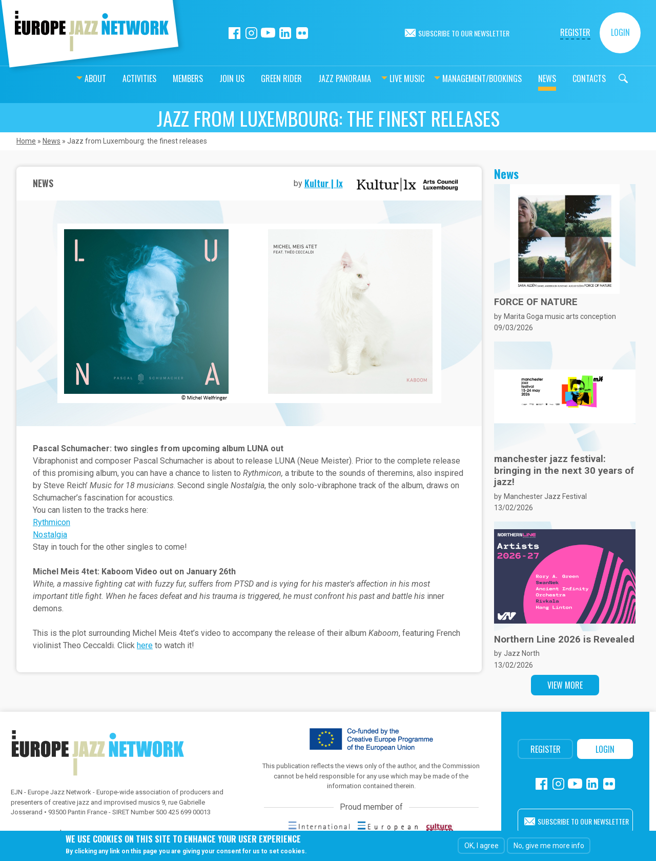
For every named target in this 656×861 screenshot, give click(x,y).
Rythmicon (51, 522)
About (69, 78)
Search (597, 78)
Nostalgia (50, 534)
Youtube (268, 33)
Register (575, 32)
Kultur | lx (323, 183)
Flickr (302, 33)
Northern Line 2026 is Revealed (564, 639)
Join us (206, 78)
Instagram (251, 33)
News (521, 78)
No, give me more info (549, 846)
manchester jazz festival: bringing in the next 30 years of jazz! (564, 470)
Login (620, 32)
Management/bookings (456, 78)
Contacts (563, 78)
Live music (381, 78)
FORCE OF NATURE (536, 302)
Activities (114, 78)
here (145, 645)
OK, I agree (481, 846)
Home (26, 141)
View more (565, 685)
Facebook (234, 33)
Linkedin (285, 33)
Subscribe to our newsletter (463, 33)
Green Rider (255, 78)
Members (162, 78)
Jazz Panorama (319, 78)
